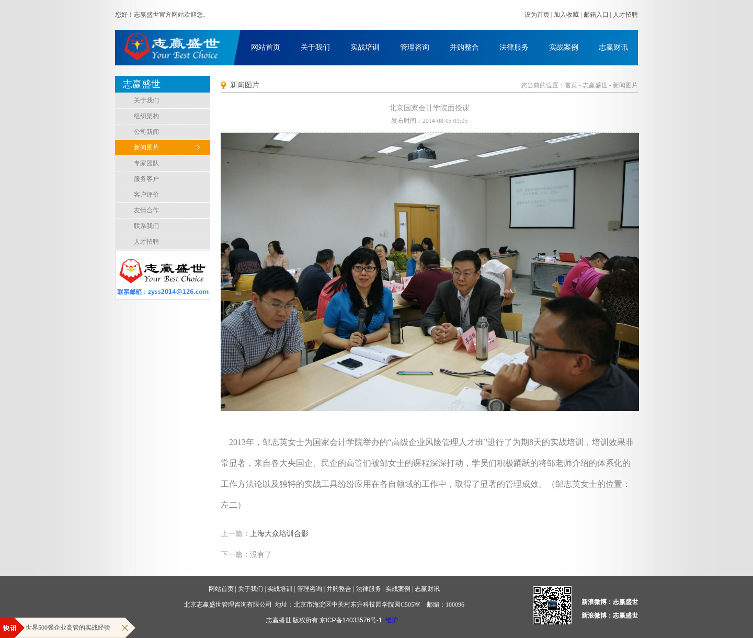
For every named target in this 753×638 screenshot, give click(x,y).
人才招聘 (625, 14)
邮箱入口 (596, 14)
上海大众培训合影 (279, 534)
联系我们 (146, 226)
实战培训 (365, 47)
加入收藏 (566, 14)
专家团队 (146, 163)
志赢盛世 (595, 85)
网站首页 (265, 47)
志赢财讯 (613, 47)
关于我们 (315, 47)
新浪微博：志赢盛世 (609, 602)
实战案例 (563, 47)
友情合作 (146, 210)
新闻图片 (146, 147)
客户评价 (146, 194)
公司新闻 (146, 131)
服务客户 (146, 179)
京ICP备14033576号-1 (351, 620)
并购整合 (464, 47)
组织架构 (146, 116)
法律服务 (514, 47)
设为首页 (537, 14)
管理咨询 (414, 47)
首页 (571, 85)
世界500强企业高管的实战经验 (68, 627)
